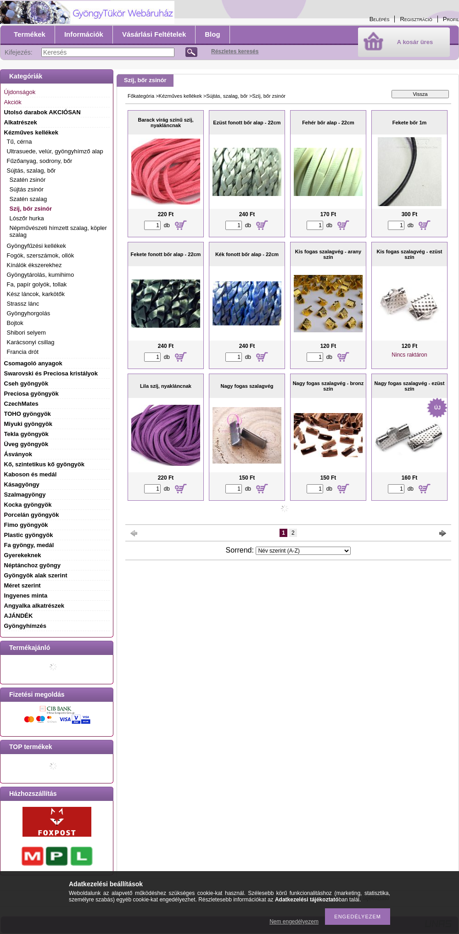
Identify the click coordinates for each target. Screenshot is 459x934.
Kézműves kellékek (180, 96)
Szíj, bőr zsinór (31, 208)
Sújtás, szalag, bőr (227, 96)
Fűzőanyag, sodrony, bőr (40, 160)
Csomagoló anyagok (33, 363)
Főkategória (141, 96)
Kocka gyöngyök (28, 504)
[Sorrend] (303, 551)
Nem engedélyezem (294, 921)
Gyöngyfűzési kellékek (36, 245)
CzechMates (21, 403)
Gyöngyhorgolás (28, 313)
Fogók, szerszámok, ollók (40, 255)
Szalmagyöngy (25, 494)
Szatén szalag (28, 199)
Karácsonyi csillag (31, 342)
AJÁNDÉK (18, 615)
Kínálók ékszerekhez (34, 265)
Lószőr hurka (27, 218)
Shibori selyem (26, 332)
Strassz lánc (23, 303)
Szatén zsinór (28, 179)
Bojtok (15, 322)
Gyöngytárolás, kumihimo (40, 274)
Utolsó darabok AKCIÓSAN (42, 112)
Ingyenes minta (26, 595)
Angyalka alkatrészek (34, 605)
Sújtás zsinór (27, 189)
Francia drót (23, 351)
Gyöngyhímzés (25, 625)
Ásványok (18, 454)
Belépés (379, 19)
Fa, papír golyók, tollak (37, 284)
